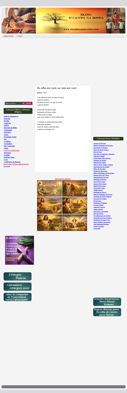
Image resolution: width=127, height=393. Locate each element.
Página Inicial (8, 36)
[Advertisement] (63, 55)
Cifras (45, 92)
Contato (20, 36)
